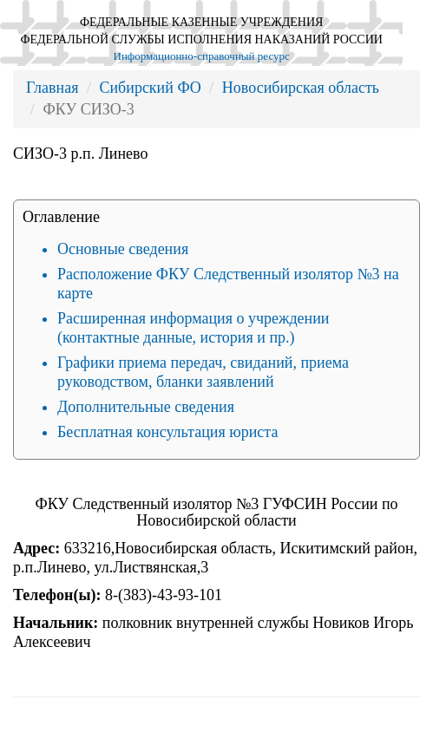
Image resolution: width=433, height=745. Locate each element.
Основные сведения (122, 249)
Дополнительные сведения (145, 406)
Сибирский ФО (149, 87)
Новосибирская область (300, 87)
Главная (52, 87)
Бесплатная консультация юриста (167, 432)
